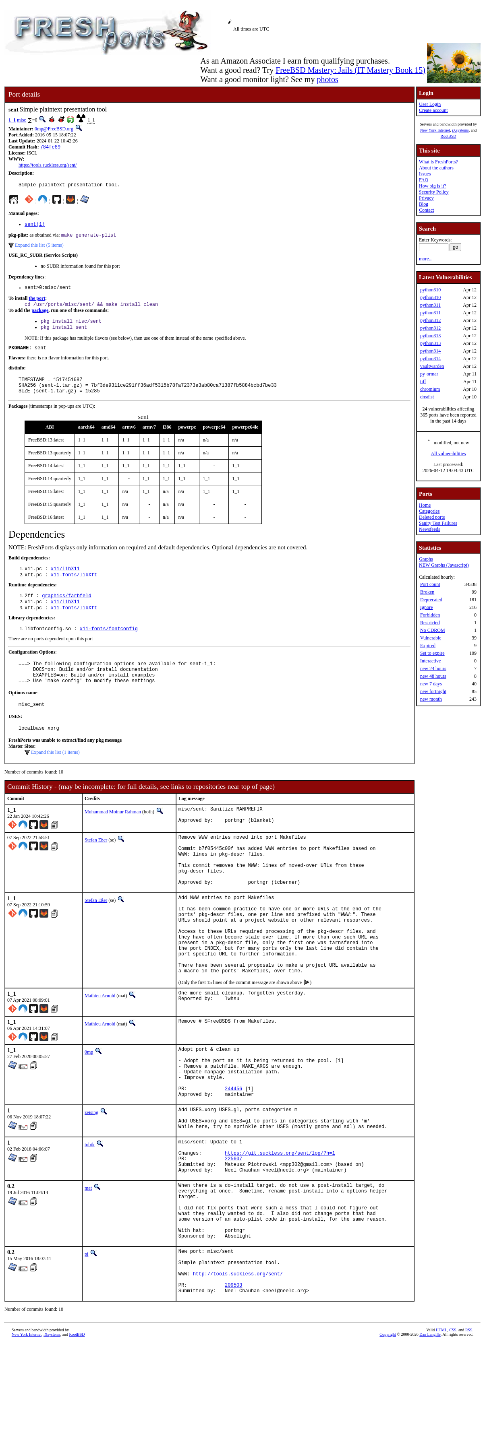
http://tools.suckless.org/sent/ (238, 1368)
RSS (469, 1428)
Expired (427, 645)
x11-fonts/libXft (74, 588)
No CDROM (432, 630)
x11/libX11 (65, 581)
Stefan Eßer (96, 866)
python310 (430, 290)
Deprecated (431, 599)
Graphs (426, 559)
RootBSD (448, 136)
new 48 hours (433, 676)
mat (88, 1265)
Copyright (387, 1433)
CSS (452, 1428)
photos (327, 79)
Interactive (430, 661)
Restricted (430, 622)
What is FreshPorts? (438, 162)
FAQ (423, 180)
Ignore (426, 607)
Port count (430, 584)
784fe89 (50, 147)
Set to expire (432, 653)
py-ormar (429, 374)
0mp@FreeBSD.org (54, 129)
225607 (233, 1233)
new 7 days (431, 684)
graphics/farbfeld (66, 610)
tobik (90, 1214)
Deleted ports (432, 517)
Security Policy (434, 192)
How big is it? (432, 186)
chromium (430, 389)
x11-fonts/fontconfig (109, 645)
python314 (430, 351)
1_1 (12, 120)
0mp (89, 1106)
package (39, 316)
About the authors (436, 168)
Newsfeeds (429, 529)
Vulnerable (430, 638)
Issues (425, 174)
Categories (429, 511)
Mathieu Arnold (100, 1049)
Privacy (426, 198)
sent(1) (35, 226)
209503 (233, 1382)
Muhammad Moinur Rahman (113, 836)
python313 (430, 335)
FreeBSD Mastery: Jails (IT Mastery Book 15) (350, 70)
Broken (427, 592)
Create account (433, 110)
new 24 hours (433, 668)
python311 (430, 305)
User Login (430, 104)
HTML (441, 1428)
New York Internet (435, 130)
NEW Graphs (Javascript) (444, 565)
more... (426, 259)
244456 (233, 1152)
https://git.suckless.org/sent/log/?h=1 (280, 1226)
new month (431, 699)
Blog (423, 204)
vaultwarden (432, 366)
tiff (423, 381)
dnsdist (427, 397)
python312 (430, 320)
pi (86, 1343)
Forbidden (430, 615)
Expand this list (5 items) (39, 249)
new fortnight (433, 691)
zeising (91, 1177)
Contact (426, 210)
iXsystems (460, 130)
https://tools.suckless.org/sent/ (48, 166)
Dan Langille (429, 1433)
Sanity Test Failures (438, 523)
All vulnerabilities (448, 453)
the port (37, 303)
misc (21, 120)
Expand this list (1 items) (55, 776)
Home (425, 505)
